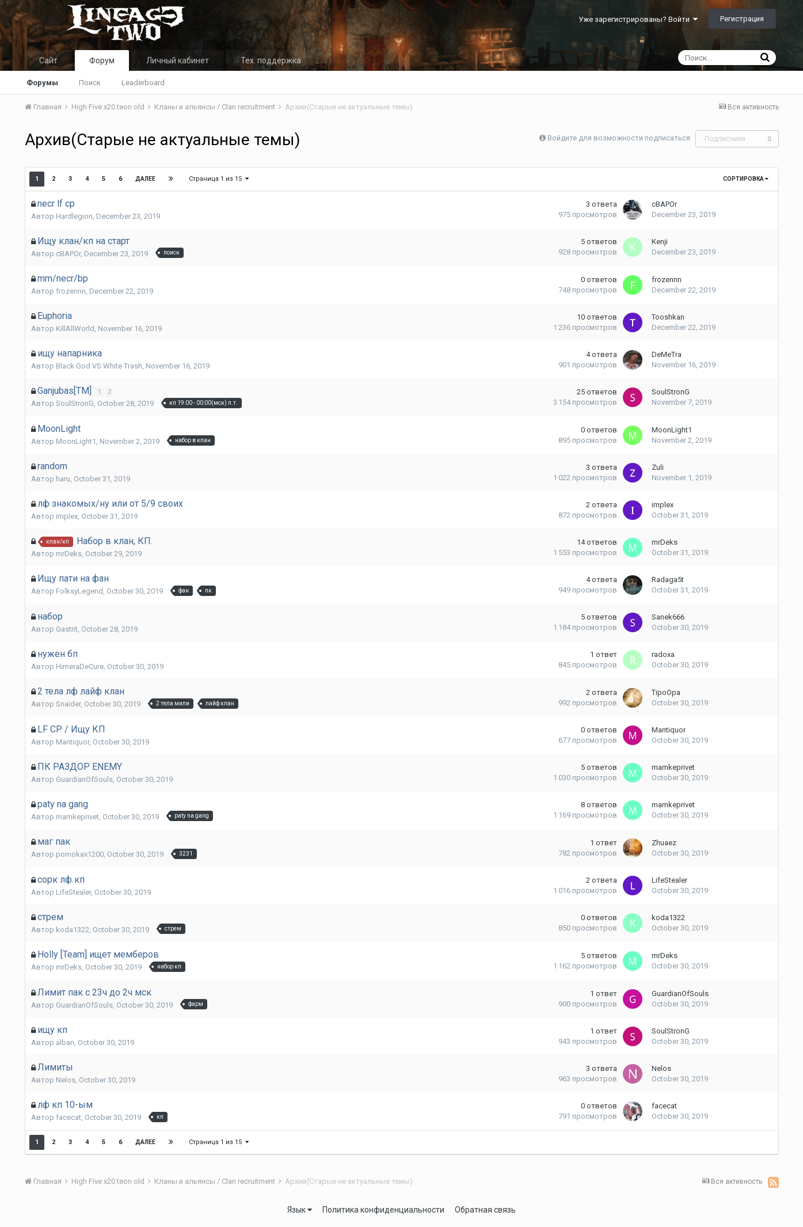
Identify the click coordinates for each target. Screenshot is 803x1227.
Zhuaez (664, 842)
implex (67, 516)
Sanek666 (668, 617)
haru (63, 478)
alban (65, 1042)
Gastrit (67, 629)
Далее (145, 179)
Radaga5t (668, 579)
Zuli (658, 467)
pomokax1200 (80, 854)
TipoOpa (666, 692)
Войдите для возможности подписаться (618, 138)
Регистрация (742, 18)
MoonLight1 (76, 441)
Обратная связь (485, 1209)
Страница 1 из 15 (219, 179)
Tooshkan (668, 317)
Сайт (48, 60)
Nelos (65, 1080)
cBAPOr (664, 204)
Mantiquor (72, 742)
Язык (299, 1209)
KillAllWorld (75, 328)
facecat (68, 1117)
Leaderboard (143, 82)
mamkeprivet (673, 767)
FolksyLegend (79, 591)
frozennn (71, 291)
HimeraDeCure (80, 666)
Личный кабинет (177, 60)
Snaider (68, 704)
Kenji (660, 241)
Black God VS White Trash (99, 366)
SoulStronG (75, 403)
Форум (102, 60)
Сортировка (745, 179)
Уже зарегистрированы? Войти (638, 19)
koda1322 (72, 929)
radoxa (663, 654)
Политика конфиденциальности (383, 1209)
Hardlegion (74, 216)
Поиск (90, 82)
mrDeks (69, 553)
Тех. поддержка (271, 60)
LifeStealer (73, 892)
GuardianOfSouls (84, 779)
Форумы (42, 82)
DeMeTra (667, 354)
